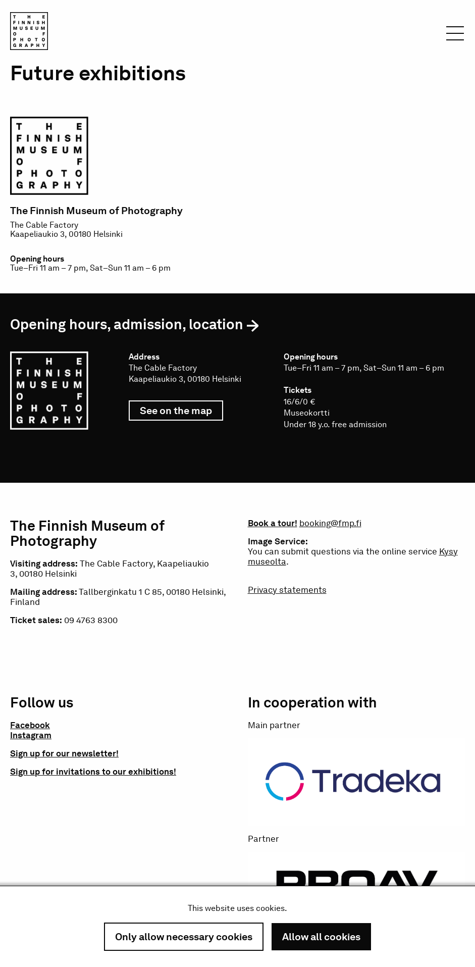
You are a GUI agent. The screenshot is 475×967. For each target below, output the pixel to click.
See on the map (181, 412)
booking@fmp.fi (330, 523)
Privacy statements (287, 590)
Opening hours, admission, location (126, 324)
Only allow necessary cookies (183, 937)
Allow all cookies (321, 937)
